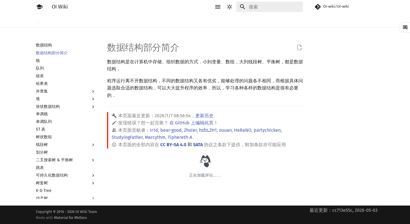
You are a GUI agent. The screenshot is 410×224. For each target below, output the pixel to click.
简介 (40, 20)
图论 (240, 20)
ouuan (225, 130)
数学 (202, 20)
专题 (292, 20)
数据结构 (221, 20)
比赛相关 (59, 20)
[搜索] (269, 7)
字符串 (185, 20)
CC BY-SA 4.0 (173, 144)
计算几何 (258, 20)
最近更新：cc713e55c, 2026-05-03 (343, 210)
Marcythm (155, 137)
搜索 (146, 20)
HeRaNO (242, 130)
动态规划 (165, 20)
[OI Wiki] (39, 6)
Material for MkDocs (70, 217)
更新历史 (204, 115)
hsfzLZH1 (208, 130)
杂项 (277, 20)
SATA (198, 144)
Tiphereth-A (180, 137)
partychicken (267, 130)
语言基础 (104, 20)
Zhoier (190, 130)
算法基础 (127, 20)
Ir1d (154, 130)
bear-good (171, 130)
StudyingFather (127, 137)
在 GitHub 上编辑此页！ (193, 122)
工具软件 (81, 20)
